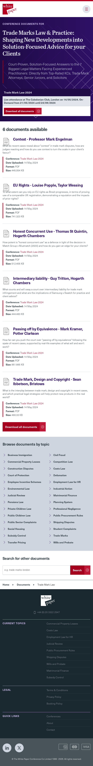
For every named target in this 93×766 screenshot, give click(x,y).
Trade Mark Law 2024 (32, 158)
